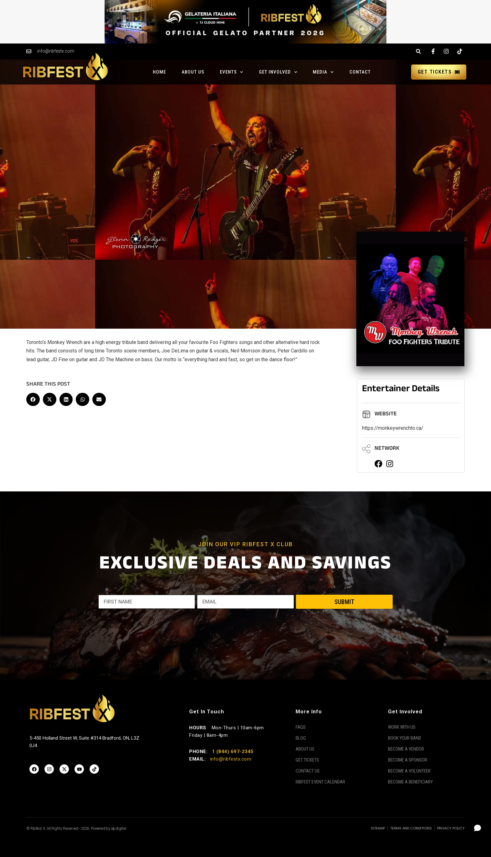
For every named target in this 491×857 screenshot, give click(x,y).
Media (323, 72)
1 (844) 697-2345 (233, 751)
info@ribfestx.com (230, 759)
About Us (193, 72)
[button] (418, 51)
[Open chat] (478, 828)
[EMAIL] (245, 602)
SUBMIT (344, 602)
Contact (360, 72)
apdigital (118, 828)
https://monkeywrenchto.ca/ (392, 428)
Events (231, 72)
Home (159, 72)
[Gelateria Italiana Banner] (245, 21)
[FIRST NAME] (146, 602)
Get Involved (278, 72)
